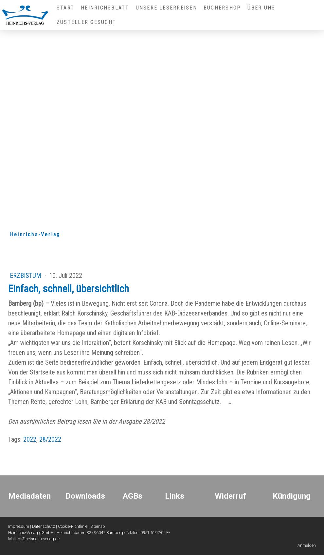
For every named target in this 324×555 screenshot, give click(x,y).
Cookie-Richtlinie (72, 526)
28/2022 (50, 439)
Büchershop (222, 8)
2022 (29, 439)
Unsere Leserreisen (166, 8)
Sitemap (97, 526)
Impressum (18, 526)
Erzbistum (26, 275)
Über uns (261, 8)
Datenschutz (43, 526)
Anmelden (306, 545)
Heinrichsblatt (105, 8)
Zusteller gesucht (86, 22)
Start (65, 8)
